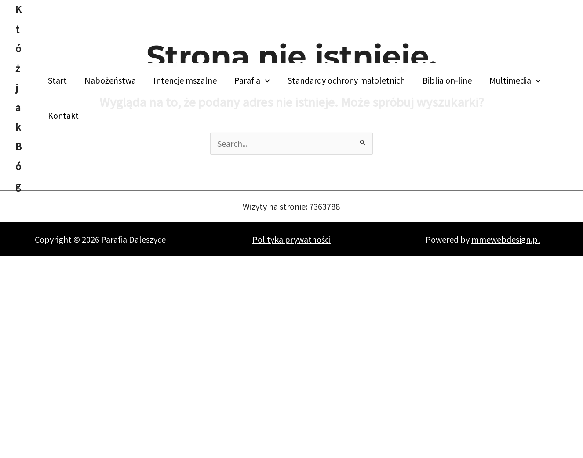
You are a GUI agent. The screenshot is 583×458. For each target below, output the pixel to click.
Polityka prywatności (291, 239)
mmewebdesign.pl (505, 239)
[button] (265, 80)
